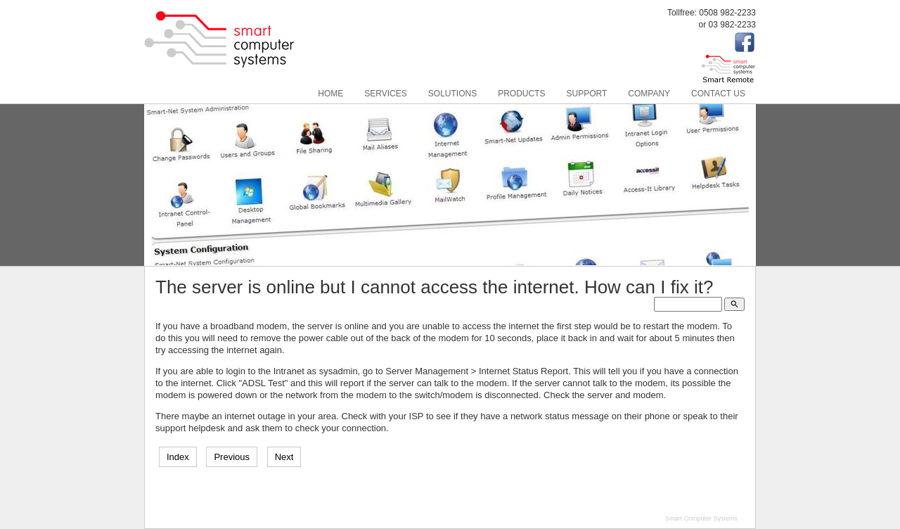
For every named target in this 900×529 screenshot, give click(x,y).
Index (178, 457)
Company (649, 93)
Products (521, 93)
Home (330, 93)
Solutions (452, 93)
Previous (232, 457)
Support (587, 93)
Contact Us (718, 93)
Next (284, 457)
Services (385, 93)
